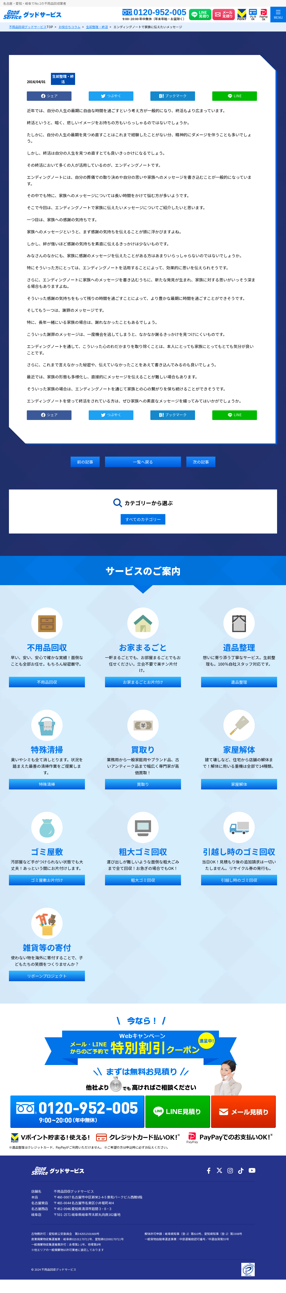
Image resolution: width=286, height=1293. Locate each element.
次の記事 (201, 462)
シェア (52, 95)
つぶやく (114, 95)
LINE (238, 95)
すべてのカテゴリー (143, 519)
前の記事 (85, 462)
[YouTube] (251, 1170)
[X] (219, 1170)
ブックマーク (176, 95)
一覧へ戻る (143, 462)
